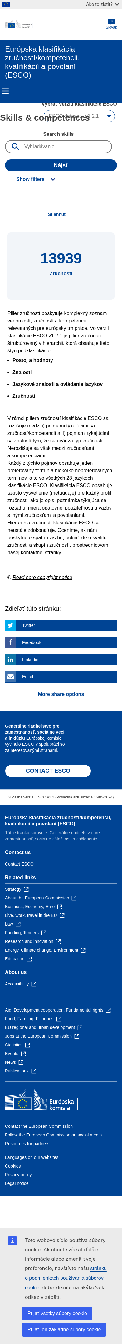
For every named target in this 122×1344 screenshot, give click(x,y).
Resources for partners (27, 1143)
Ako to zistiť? (102, 4)
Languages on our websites (31, 1157)
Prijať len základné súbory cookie (64, 1329)
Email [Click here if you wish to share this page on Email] (27, 676)
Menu (5, 91)
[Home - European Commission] (55, 24)
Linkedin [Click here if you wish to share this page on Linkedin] (30, 659)
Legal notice (17, 1183)
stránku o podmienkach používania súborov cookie (66, 1278)
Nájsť (61, 165)
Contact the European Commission (39, 1126)
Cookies (13, 1165)
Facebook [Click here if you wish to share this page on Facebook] (31, 642)
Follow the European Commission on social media (53, 1134)
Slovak (111, 24)
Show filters (30, 179)
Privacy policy (18, 1174)
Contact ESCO (19, 864)
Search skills (58, 134)
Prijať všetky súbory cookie (57, 1313)
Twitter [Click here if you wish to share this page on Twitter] (28, 625)
